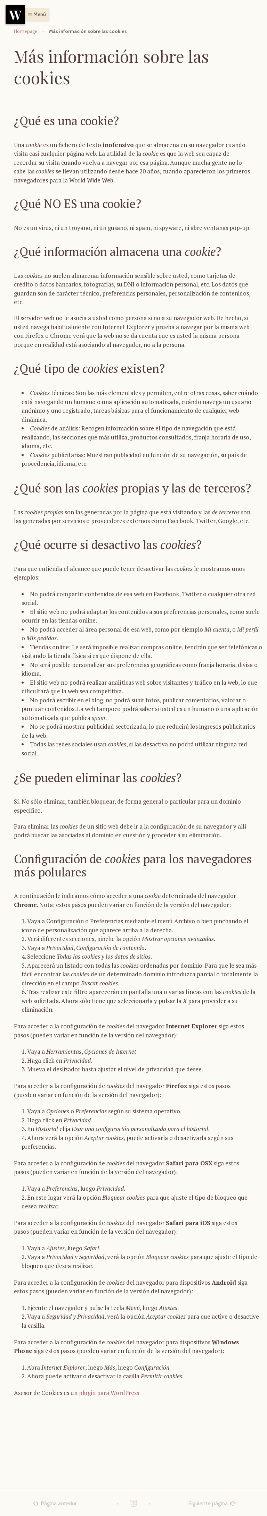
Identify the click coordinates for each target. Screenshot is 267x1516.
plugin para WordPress (109, 1393)
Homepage (26, 31)
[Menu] (15, 14)
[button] (35, 14)
